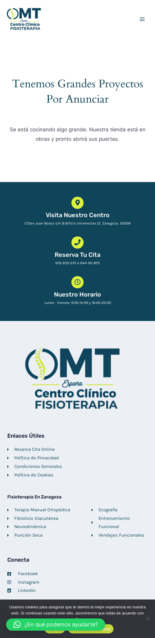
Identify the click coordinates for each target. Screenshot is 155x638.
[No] (147, 619)
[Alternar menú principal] (142, 19)
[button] (55, 624)
